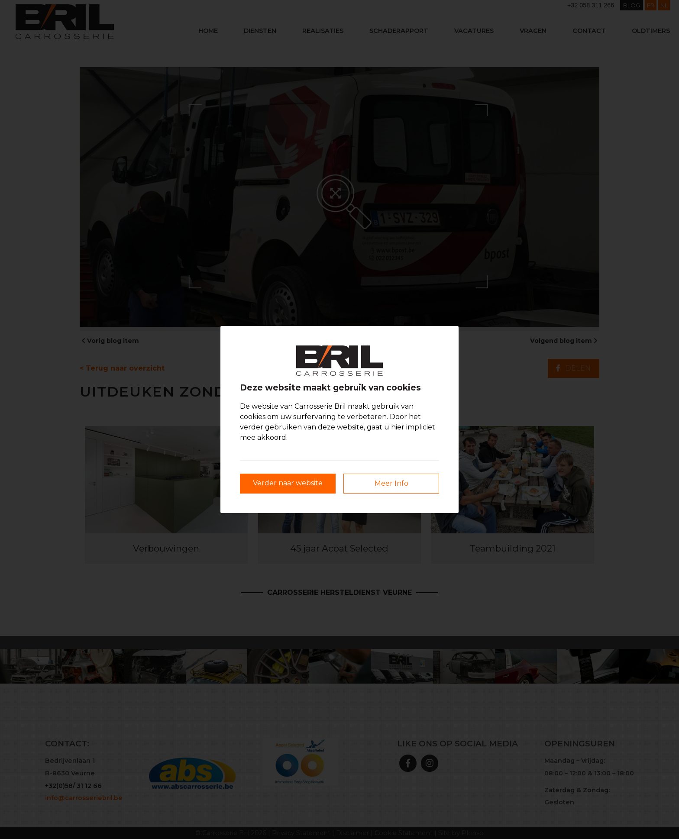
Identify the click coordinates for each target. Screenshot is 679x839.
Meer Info (391, 483)
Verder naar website (288, 483)
